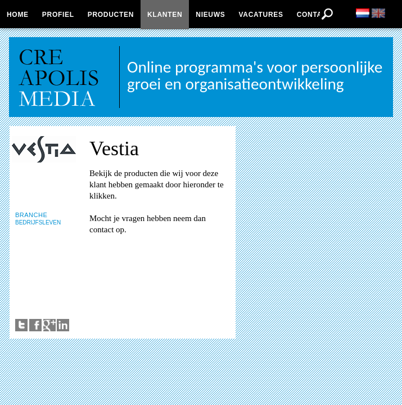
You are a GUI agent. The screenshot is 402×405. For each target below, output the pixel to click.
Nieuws (210, 15)
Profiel (58, 15)
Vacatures (260, 15)
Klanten (164, 15)
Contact (314, 15)
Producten (111, 15)
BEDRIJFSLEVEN (38, 222)
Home (18, 15)
